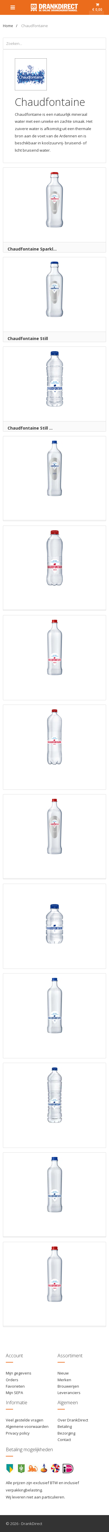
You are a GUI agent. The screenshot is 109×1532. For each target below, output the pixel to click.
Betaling (65, 1426)
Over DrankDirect (73, 1420)
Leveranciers (69, 1392)
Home (8, 25)
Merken (64, 1379)
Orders (12, 1379)
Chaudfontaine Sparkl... (32, 249)
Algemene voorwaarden (27, 1426)
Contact (64, 1439)
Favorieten (15, 1386)
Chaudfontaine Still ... (30, 428)
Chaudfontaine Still (28, 338)
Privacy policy (18, 1433)
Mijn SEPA (14, 1392)
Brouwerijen (68, 1386)
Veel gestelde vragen (24, 1420)
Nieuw (63, 1373)
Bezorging (66, 1433)
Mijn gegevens (18, 1373)
